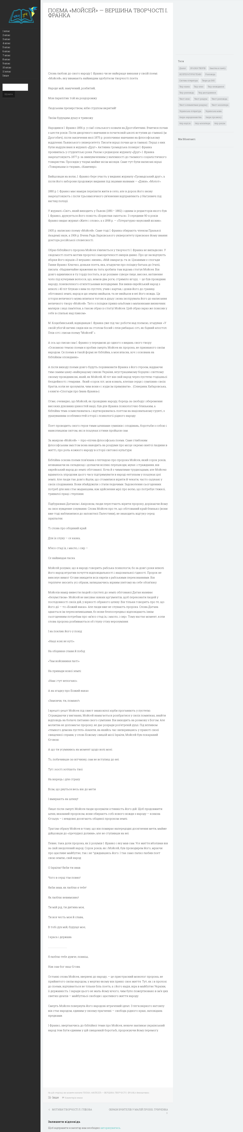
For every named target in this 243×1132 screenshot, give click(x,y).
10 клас (7, 67)
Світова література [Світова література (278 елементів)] (188, 80)
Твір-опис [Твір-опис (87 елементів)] (199, 86)
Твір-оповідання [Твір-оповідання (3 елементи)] (216, 86)
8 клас (6, 59)
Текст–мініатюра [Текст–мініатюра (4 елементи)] (220, 105)
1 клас (6, 31)
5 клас (6, 47)
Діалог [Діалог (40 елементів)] (182, 68)
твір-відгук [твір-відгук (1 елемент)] (185, 123)
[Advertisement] (108, 44)
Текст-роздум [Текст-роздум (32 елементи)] (200, 98)
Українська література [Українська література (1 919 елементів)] (190, 111)
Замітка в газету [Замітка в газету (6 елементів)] (218, 68)
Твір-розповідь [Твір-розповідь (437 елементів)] (186, 92)
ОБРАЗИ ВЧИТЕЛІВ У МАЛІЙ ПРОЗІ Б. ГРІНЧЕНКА (138, 1109)
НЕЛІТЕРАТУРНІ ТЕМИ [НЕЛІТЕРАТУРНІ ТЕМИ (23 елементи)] (190, 74)
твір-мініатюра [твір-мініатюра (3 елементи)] (202, 123)
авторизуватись (110, 1127)
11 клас (7, 71)
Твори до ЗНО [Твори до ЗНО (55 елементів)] (208, 80)
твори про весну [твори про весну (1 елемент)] (214, 117)
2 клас (6, 35)
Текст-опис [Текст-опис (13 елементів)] (184, 98)
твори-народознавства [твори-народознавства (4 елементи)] (190, 117)
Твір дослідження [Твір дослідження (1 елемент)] (207, 92)
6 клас (6, 51)
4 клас (6, 43)
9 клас (6, 63)
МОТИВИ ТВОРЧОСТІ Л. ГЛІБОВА (72, 1109)
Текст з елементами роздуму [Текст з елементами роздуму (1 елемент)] (193, 105)
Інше (6, 75)
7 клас (6, 55)
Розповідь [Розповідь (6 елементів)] (210, 74)
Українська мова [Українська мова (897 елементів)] (213, 111)
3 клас (6, 39)
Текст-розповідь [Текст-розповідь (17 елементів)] (219, 98)
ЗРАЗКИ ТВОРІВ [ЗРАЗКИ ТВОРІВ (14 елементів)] (197, 68)
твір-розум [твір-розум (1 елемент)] (219, 123)
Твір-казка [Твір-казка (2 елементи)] (184, 86)
